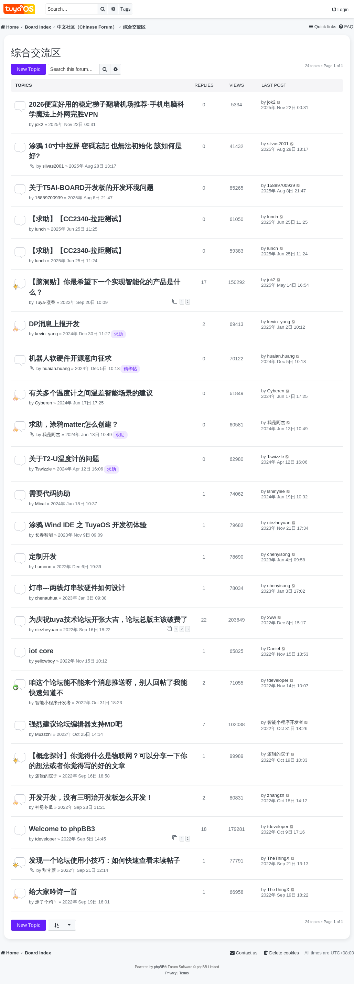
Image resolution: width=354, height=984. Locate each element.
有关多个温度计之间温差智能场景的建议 (91, 393)
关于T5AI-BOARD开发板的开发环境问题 (91, 187)
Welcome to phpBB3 (62, 829)
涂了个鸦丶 (46, 901)
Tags (125, 9)
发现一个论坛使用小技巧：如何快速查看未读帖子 (104, 860)
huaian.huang (56, 368)
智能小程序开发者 (53, 702)
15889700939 (49, 197)
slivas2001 (53, 166)
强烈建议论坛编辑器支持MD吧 (75, 724)
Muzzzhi (43, 734)
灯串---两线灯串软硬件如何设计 (77, 588)
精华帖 (130, 368)
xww (271, 617)
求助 (118, 334)
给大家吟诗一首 (53, 892)
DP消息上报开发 (54, 324)
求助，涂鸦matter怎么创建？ (73, 424)
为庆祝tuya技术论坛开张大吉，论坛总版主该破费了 (108, 619)
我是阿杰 (51, 434)
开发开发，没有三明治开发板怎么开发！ (91, 797)
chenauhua (46, 598)
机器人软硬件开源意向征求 (70, 358)
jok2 (39, 124)
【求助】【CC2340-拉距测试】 (77, 219)
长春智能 (44, 535)
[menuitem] (339, 9)
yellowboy (45, 661)
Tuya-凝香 (45, 302)
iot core (41, 651)
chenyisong (278, 554)
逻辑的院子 (46, 776)
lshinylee (276, 491)
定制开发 (42, 556)
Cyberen (43, 402)
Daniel (273, 648)
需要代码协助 (49, 493)
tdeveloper (278, 680)
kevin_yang (46, 333)
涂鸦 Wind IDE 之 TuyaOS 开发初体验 (88, 525)
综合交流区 (36, 52)
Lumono (43, 566)
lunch (40, 229)
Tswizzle (43, 469)
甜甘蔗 (49, 870)
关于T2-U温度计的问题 (64, 459)
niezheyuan (278, 522)
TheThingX (278, 858)
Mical (40, 503)
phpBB (159, 967)
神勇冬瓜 (44, 807)
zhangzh (276, 795)
